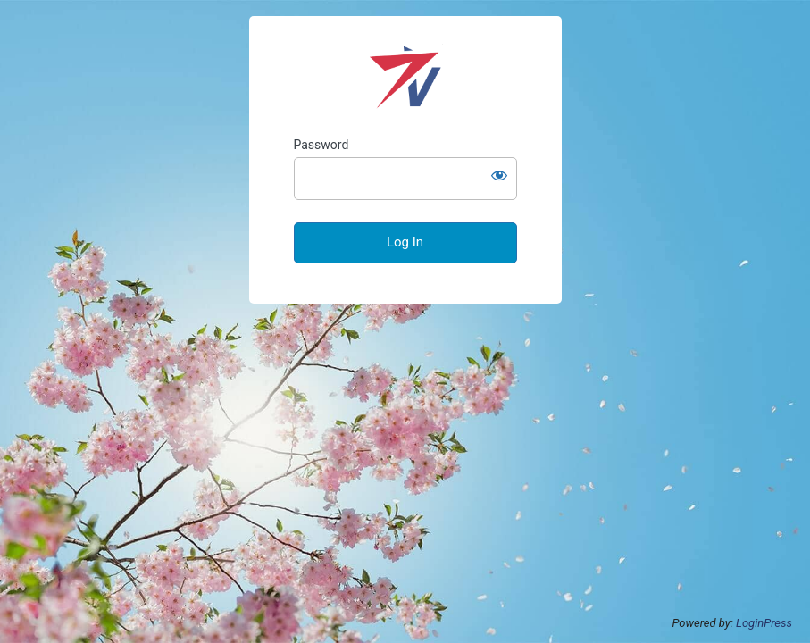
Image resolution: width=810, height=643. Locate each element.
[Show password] (499, 175)
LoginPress (764, 623)
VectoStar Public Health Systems (405, 76)
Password (321, 145)
